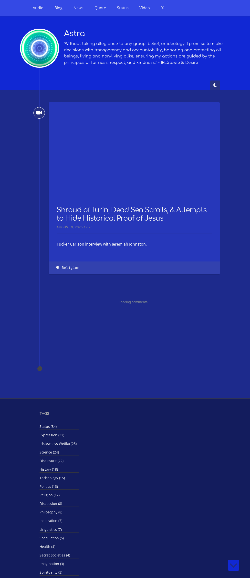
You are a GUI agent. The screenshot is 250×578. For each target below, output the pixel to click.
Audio (38, 8)
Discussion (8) (51, 503)
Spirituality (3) (51, 572)
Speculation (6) (52, 538)
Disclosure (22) (51, 460)
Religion (70, 267)
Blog (58, 8)
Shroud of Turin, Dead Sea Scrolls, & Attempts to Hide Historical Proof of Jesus (132, 214)
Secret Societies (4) (55, 555)
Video (144, 8)
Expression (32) (52, 435)
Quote (100, 8)
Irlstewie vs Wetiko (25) (58, 443)
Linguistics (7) (51, 529)
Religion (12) (50, 495)
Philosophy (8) (51, 512)
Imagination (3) (52, 563)
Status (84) (48, 426)
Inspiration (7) (51, 520)
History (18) (49, 469)
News (78, 8)
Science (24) (49, 452)
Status (123, 8)
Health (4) (47, 546)
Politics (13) (49, 486)
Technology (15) (52, 478)
